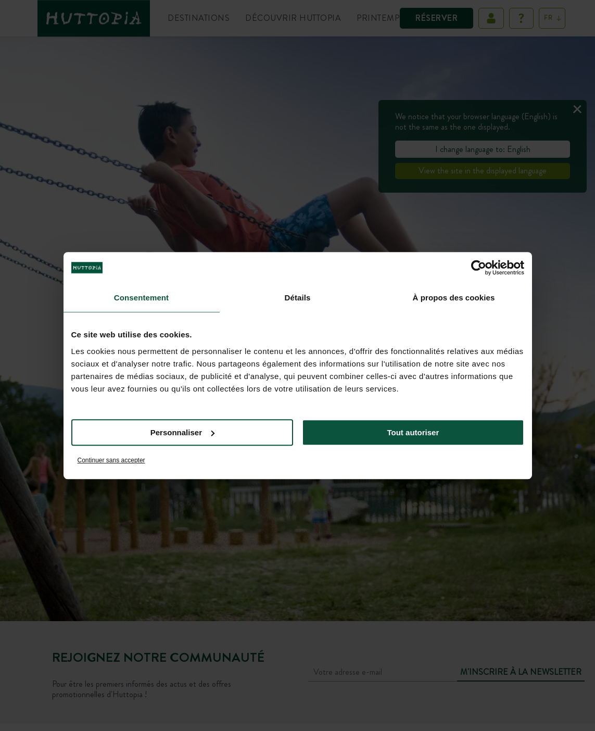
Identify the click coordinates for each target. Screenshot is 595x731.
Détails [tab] (298, 297)
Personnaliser (182, 432)
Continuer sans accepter (111, 460)
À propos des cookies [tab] (454, 297)
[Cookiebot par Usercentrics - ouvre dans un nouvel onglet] (478, 267)
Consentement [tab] (141, 297)
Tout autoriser (413, 432)
